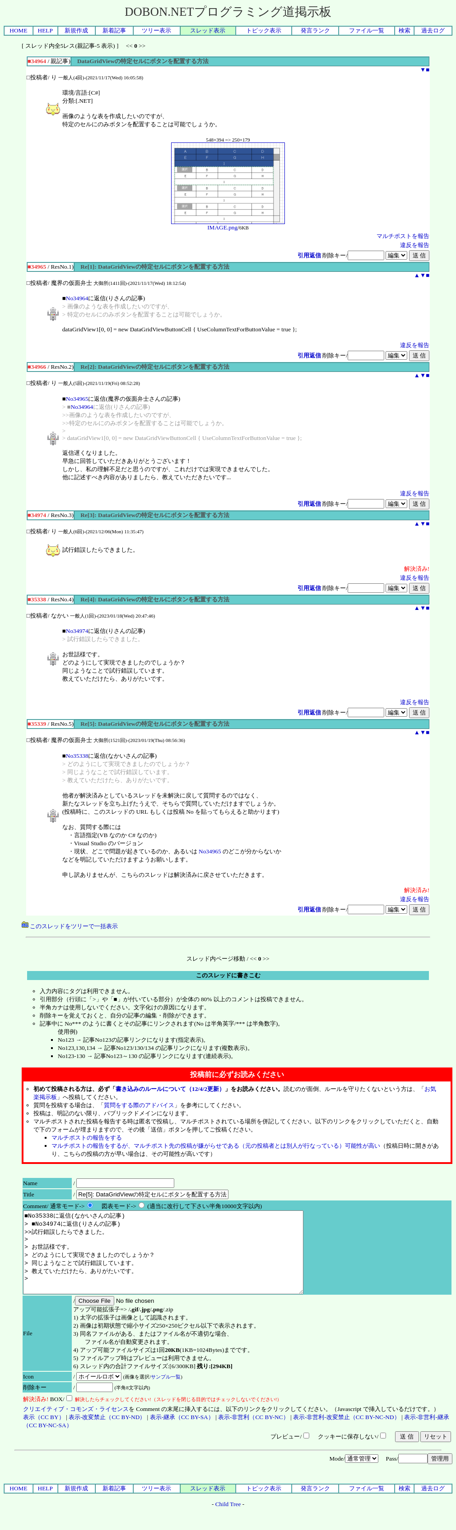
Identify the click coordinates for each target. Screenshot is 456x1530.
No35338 (77, 755)
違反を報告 (414, 245)
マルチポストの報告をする (86, 1137)
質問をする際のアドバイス (139, 1105)
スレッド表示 (207, 30)
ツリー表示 (156, 30)
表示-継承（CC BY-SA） (182, 1433)
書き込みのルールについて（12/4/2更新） (170, 1089)
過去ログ (433, 30)
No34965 (77, 398)
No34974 (77, 631)
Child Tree (228, 1520)
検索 (404, 30)
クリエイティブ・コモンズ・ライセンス (76, 1425)
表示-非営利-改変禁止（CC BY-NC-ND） (346, 1433)
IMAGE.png (228, 225)
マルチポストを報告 (403, 236)
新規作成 (76, 30)
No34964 (77, 298)
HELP (45, 30)
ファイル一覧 (366, 30)
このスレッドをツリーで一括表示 (70, 926)
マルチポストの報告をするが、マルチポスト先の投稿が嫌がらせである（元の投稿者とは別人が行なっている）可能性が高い (215, 1145)
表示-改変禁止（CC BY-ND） (107, 1433)
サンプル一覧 (166, 1393)
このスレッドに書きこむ (228, 975)
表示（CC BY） (44, 1433)
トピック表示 (263, 30)
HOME (18, 30)
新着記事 (114, 30)
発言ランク (315, 30)
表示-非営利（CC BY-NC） (253, 1433)
